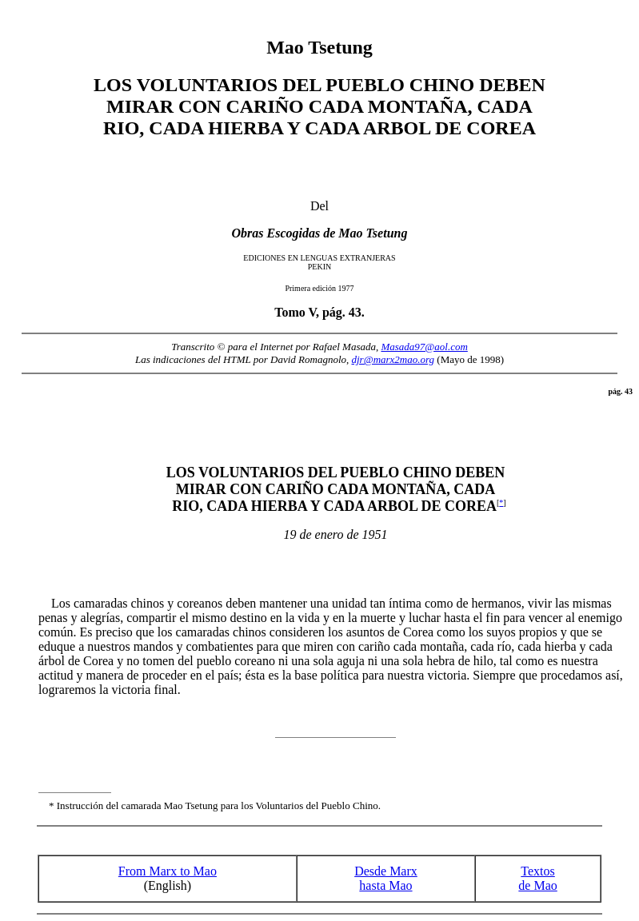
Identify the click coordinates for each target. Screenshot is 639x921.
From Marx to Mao (167, 871)
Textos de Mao (537, 878)
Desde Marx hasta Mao (385, 878)
